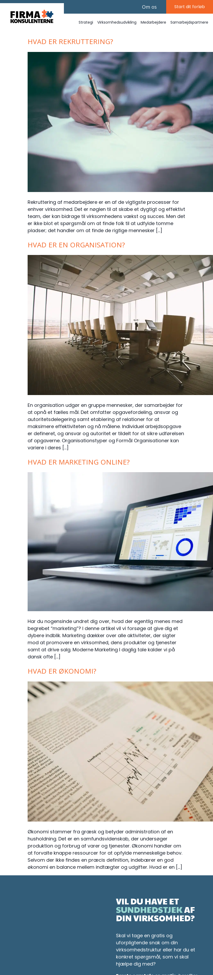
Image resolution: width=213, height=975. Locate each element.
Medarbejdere (153, 23)
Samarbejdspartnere (189, 23)
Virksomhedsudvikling (116, 23)
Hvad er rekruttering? (70, 43)
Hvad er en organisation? (76, 246)
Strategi (86, 23)
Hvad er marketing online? (79, 463)
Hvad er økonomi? (62, 672)
